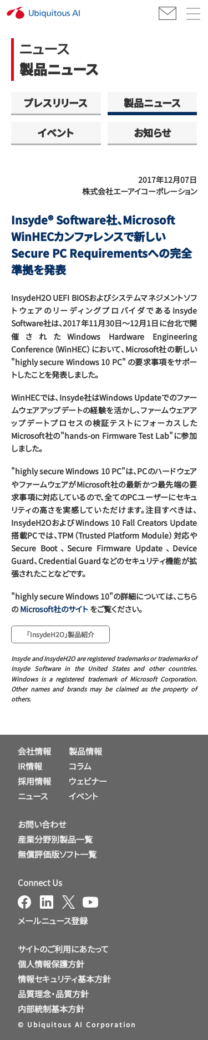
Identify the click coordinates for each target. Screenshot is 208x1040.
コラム (80, 766)
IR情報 (30, 766)
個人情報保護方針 (51, 964)
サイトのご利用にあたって (63, 949)
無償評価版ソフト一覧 (57, 854)
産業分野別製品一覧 (55, 839)
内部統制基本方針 (51, 1009)
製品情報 (85, 751)
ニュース (33, 796)
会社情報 (34, 751)
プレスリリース (56, 102)
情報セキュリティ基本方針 (64, 979)
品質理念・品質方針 (53, 994)
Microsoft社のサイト (54, 608)
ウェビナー (88, 781)
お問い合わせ (42, 824)
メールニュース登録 (53, 920)
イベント (56, 132)
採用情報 (34, 781)
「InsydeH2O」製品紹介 (60, 634)
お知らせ (152, 132)
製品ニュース (152, 102)
